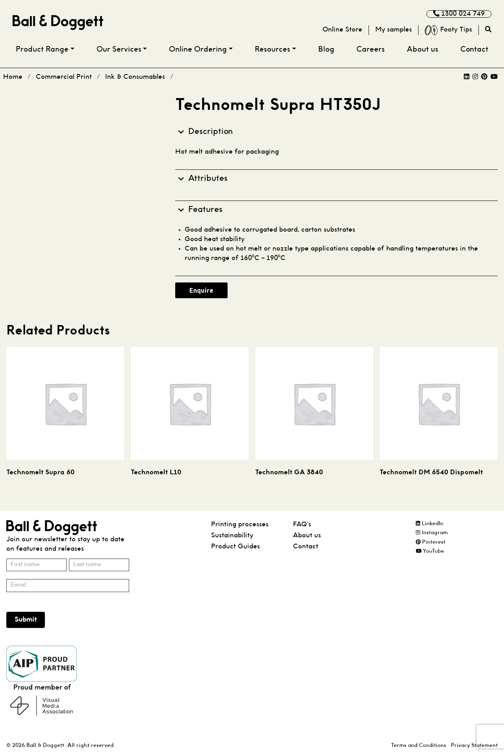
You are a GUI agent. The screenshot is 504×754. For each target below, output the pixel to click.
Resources (272, 50)
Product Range (42, 50)
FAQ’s (302, 524)
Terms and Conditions (418, 745)
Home (12, 77)
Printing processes (240, 524)
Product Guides (235, 546)
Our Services (118, 50)
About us (422, 50)
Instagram (432, 532)
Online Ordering (198, 50)
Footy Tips (448, 30)
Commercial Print (64, 77)
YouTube (430, 551)
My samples (393, 29)
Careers (370, 50)
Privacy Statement (474, 745)
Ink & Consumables (135, 77)
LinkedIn (429, 523)
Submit (26, 620)
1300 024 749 (459, 13)
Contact (474, 50)
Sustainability (232, 535)
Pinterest (430, 542)
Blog (326, 50)
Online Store (342, 29)
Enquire (201, 290)
